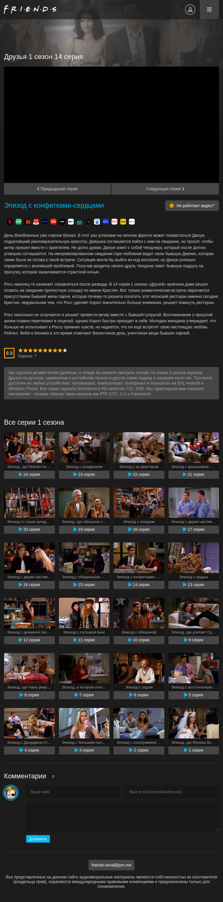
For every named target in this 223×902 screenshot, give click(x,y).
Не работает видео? (192, 205)
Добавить (38, 839)
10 (64, 350)
